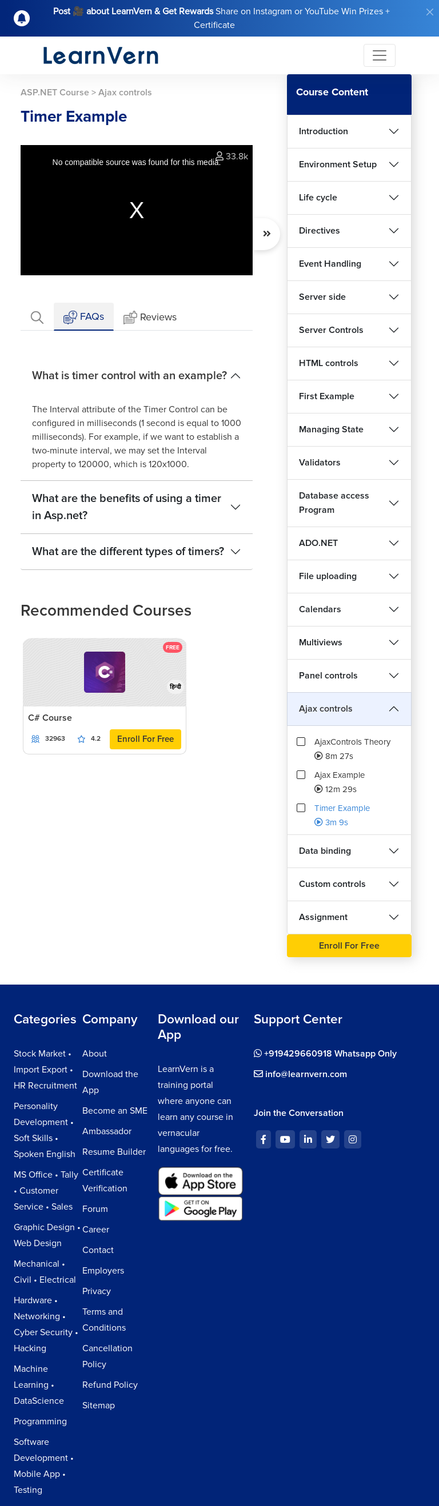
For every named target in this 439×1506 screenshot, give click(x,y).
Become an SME (114, 1111)
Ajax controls (326, 708)
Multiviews (320, 642)
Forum (95, 1209)
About (94, 1053)
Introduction (323, 131)
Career (95, 1229)
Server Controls (331, 330)
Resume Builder (114, 1152)
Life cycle (318, 197)
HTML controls (328, 363)
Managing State (331, 429)
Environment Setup (338, 164)
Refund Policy (110, 1385)
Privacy (96, 1291)
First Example (326, 396)
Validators (320, 462)
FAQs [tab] (83, 317)
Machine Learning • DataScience (39, 1385)
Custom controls (332, 884)
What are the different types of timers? (128, 552)
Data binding (325, 851)
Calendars (320, 609)
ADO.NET (318, 543)
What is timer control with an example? (129, 376)
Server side (322, 297)
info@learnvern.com (300, 1074)
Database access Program (334, 503)
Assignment (323, 917)
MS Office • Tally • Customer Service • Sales (46, 1190)
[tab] (37, 317)
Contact (98, 1250)
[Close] (430, 12)
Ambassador (106, 1131)
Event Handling (330, 264)
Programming (40, 1421)
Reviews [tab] (150, 318)
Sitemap (98, 1405)
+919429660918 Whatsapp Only (325, 1053)
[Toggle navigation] (380, 55)
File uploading (328, 576)
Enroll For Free (145, 739)
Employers (103, 1270)
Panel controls (328, 675)
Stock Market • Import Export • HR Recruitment (45, 1069)
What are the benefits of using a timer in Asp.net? (126, 507)
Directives (319, 230)
